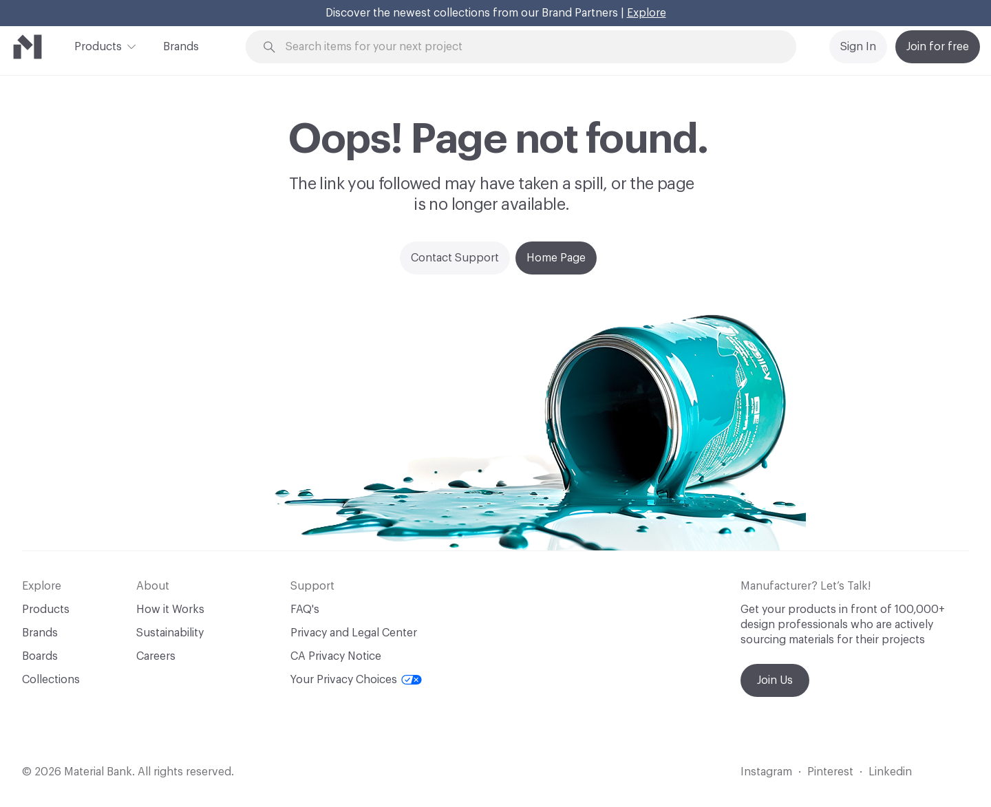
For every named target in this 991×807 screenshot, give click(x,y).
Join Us (775, 680)
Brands (181, 46)
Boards (40, 656)
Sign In (858, 46)
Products (98, 45)
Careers (155, 656)
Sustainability (170, 632)
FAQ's (304, 609)
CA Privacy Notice (335, 656)
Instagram (766, 771)
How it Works (170, 609)
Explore (646, 13)
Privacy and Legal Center (353, 632)
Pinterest (830, 771)
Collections (51, 679)
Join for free (937, 46)
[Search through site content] (528, 47)
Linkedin (890, 771)
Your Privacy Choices (356, 679)
